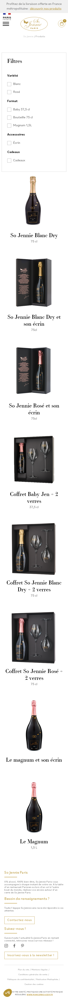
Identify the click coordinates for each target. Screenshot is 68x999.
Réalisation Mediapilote (47, 979)
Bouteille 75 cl (23, 117)
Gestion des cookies (34, 984)
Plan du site (23, 970)
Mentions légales (40, 970)
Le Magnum (34, 842)
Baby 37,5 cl (21, 109)
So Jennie (28, 36)
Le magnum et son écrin (34, 760)
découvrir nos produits (45, 8)
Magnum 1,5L (22, 125)
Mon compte (57, 27)
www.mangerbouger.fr (40, 995)
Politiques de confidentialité (20, 979)
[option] (34, 6)
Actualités (39, 27)
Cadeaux (19, 160)
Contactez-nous (19, 920)
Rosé (16, 92)
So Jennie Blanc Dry (34, 236)
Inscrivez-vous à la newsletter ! (31, 955)
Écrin (16, 143)
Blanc (17, 84)
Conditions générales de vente (32, 975)
